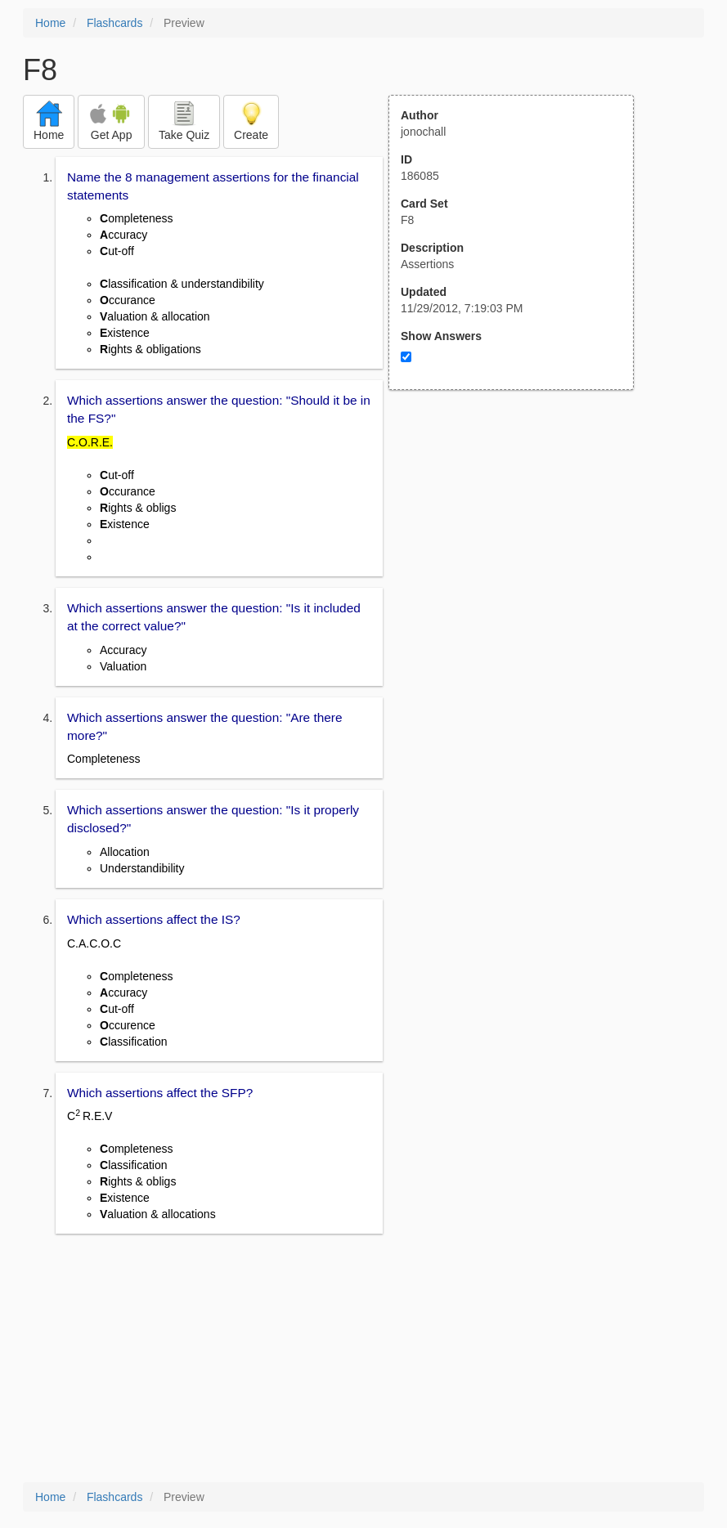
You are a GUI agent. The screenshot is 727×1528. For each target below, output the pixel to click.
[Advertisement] (520, 550)
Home (50, 22)
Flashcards (114, 22)
